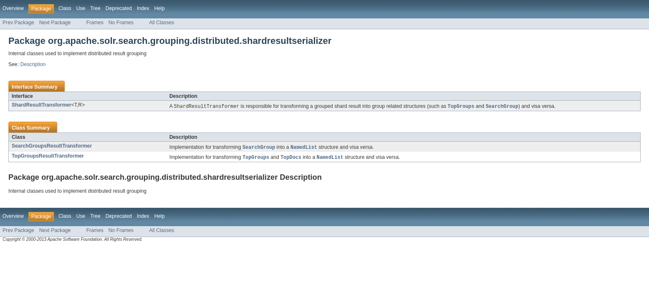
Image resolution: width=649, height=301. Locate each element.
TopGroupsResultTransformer (48, 157)
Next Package (55, 23)
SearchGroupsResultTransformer (52, 146)
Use (80, 8)
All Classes (161, 23)
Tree (95, 8)
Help (159, 8)
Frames (94, 23)
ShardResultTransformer (41, 105)
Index (143, 8)
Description (33, 64)
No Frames (121, 23)
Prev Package (18, 23)
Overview (13, 8)
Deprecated (119, 8)
